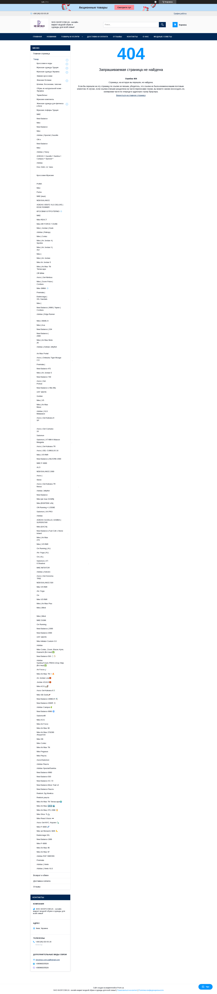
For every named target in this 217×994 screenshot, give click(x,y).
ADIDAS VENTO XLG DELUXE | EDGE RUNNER (50, 206)
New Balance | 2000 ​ (60, 334)
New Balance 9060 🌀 (46, 711)
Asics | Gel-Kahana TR (46, 446)
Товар (36, 59)
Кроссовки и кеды (44, 63)
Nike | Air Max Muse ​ (60, 406)
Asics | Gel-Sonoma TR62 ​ (57, 577)
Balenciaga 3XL (43, 835)
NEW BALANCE (43, 200)
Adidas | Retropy (44, 232)
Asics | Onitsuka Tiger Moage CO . (55, 359)
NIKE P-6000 (42, 463)
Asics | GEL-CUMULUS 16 (47, 451)
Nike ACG (41, 720)
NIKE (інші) (41, 196)
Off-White (40, 273)
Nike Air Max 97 (43, 852)
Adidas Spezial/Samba (46, 768)
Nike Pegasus (42, 751)
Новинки (51, 37)
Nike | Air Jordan (43, 258)
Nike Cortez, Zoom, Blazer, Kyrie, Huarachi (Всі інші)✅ (50, 650)
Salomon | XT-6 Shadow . (63, 562)
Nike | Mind (41, 608)
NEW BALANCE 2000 (45, 471)
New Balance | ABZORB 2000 (49, 459)
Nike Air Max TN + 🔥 (45, 674)
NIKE (39, 114)
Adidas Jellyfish (43, 491)
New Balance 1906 (44, 839)
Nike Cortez (41, 743)
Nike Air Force (42, 724)
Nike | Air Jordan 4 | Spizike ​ (56, 242)
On (38, 595)
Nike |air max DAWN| (45, 499)
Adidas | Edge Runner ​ (56, 315)
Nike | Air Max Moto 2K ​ (57, 341)
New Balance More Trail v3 (48, 785)
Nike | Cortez (42, 236)
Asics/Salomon (43, 760)
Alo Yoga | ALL (43, 553)
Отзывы (117, 37)
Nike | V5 (40, 400)
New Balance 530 (44, 777)
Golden (40, 396)
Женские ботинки (44, 80)
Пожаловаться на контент (127, 990)
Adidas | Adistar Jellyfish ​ (54, 348)
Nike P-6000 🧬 (43, 827)
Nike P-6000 (42, 843)
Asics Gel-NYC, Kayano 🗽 (48, 823)
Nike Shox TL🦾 (43, 814)
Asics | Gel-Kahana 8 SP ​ (57, 419)
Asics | (39, 476)
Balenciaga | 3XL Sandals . (63, 298)
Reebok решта (43, 797)
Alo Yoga (40, 591)
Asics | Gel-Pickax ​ (62, 382)
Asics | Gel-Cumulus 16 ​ (57, 430)
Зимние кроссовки (44, 76)
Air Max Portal (42, 353)
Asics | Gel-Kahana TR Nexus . (58, 485)
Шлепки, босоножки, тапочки (49, 84)
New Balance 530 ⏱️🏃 (46, 656)
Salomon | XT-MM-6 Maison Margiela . (54, 441)
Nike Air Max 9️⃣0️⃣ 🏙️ (46, 806)
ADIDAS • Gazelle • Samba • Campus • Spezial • (49, 157)
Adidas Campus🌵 (44, 707)
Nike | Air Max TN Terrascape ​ (57, 268)
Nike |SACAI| (42, 527)
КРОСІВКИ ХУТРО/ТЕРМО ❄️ (49, 211)
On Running (41, 624)
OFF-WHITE (42, 637)
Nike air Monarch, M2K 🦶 (47, 831)
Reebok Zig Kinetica (45, 793)
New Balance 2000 (44, 633)
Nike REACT (42, 220)
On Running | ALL (44, 548)
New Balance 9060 (44, 772)
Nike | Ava (41, 325)
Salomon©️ (41, 716)
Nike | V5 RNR (42, 455)
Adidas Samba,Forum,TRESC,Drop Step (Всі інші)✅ (50, 662)
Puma (39, 192)
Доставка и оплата (97, 37)
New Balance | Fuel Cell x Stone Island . (52, 532)
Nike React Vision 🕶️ (45, 818)
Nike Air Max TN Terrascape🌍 (49, 802)
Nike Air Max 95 (43, 848)
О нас (146, 37)
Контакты (132, 37)
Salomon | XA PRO (45, 512)
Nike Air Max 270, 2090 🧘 (47, 810)
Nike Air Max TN (43, 747)
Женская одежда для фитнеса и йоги (50, 104)
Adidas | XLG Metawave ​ (60, 412)
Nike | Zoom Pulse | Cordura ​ (56, 282)
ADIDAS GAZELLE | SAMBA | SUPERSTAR (49, 521)
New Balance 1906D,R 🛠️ (47, 699)
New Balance (42, 119)
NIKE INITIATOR (43, 568)
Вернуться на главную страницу (131, 95)
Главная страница (41, 53)
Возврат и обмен (41, 875)
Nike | (39, 254)
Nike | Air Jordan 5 (44, 373)
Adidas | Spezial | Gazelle (47, 135)
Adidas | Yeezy (43, 152)
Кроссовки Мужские (45, 175)
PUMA (39, 184)
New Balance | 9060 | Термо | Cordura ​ (51, 309)
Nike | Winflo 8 (42, 321)
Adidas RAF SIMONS (46, 856)
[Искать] (162, 24)
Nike (38, 123)
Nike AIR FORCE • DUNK (47, 224)
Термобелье (42, 95)
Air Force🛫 (41, 670)
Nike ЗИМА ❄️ (43, 288)
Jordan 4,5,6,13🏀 (44, 682)
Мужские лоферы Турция (47, 110)
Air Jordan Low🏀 (44, 678)
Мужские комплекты (45, 99)
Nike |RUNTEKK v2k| (45, 503)
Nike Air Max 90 (43, 728)
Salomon (40, 435)
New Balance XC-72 (45, 781)
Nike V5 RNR (42, 599)
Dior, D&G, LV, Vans (45, 167)
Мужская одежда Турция (47, 67)
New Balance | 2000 (45, 629)
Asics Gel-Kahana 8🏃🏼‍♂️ (46, 690)
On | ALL (40, 557)
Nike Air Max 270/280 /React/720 (45, 733)
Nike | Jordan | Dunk (45, 228)
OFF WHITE (41, 392)
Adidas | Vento (43, 864)
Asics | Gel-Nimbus (44, 277)
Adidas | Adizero (43, 572)
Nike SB (40, 739)
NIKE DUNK (41, 620)
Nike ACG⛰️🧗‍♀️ (43, 686)
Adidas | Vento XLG (45, 868)
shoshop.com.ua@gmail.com (48, 960)
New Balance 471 (44, 369)
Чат (205, 987)
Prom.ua (120, 988)
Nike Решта (41, 756)
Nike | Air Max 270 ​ (60, 538)
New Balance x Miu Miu (46, 388)
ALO (38, 467)
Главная (37, 37)
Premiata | (41, 292)
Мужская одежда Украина (48, 72)
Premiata (40, 860)
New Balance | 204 (44, 329)
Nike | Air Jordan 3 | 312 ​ (57, 248)
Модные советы (163, 37)
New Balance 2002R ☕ (46, 703)
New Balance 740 (44, 377)
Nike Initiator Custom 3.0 (46, 641)
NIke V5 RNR (42, 587)
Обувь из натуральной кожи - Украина (49, 89)
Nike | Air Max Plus (44, 603)
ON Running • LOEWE (46, 507)
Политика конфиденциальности (151, 990)
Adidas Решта (43, 764)
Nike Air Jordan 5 (44, 262)
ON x (39, 139)
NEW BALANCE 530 (45, 583)
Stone (39, 480)
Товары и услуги (70, 37)
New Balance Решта (45, 789)
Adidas (40, 163)
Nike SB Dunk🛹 (43, 695)
